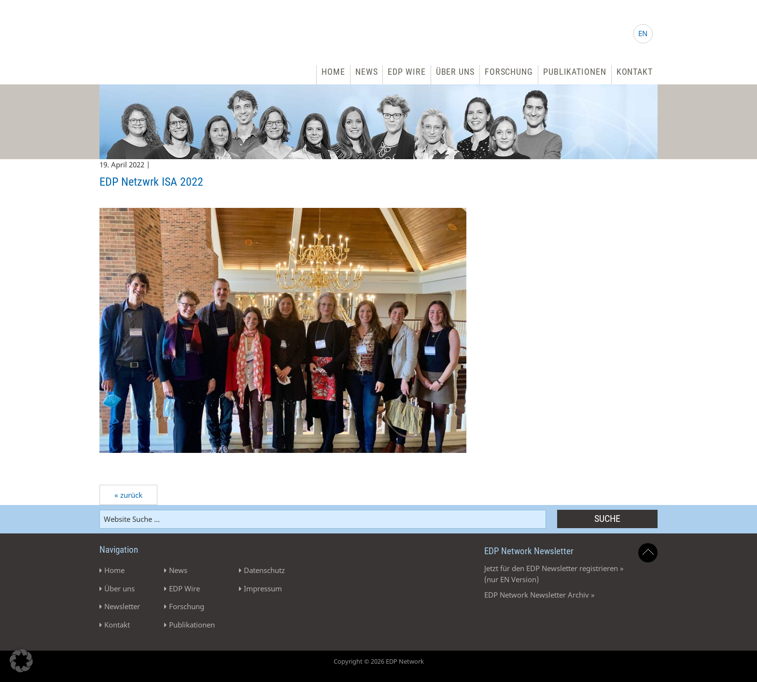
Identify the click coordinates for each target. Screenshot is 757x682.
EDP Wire (406, 72)
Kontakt (635, 72)
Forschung (509, 72)
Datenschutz (264, 570)
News (366, 72)
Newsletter (122, 606)
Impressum (263, 588)
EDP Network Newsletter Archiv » (539, 595)
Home (333, 72)
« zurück (128, 495)
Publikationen (574, 72)
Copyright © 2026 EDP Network (379, 661)
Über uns (455, 72)
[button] (21, 661)
